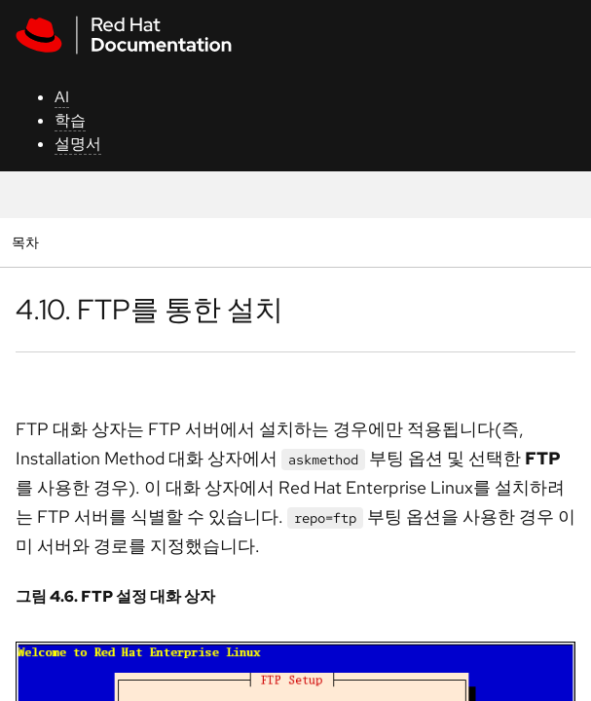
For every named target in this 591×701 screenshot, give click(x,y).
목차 (28, 242)
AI (62, 97)
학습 (70, 120)
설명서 (78, 143)
